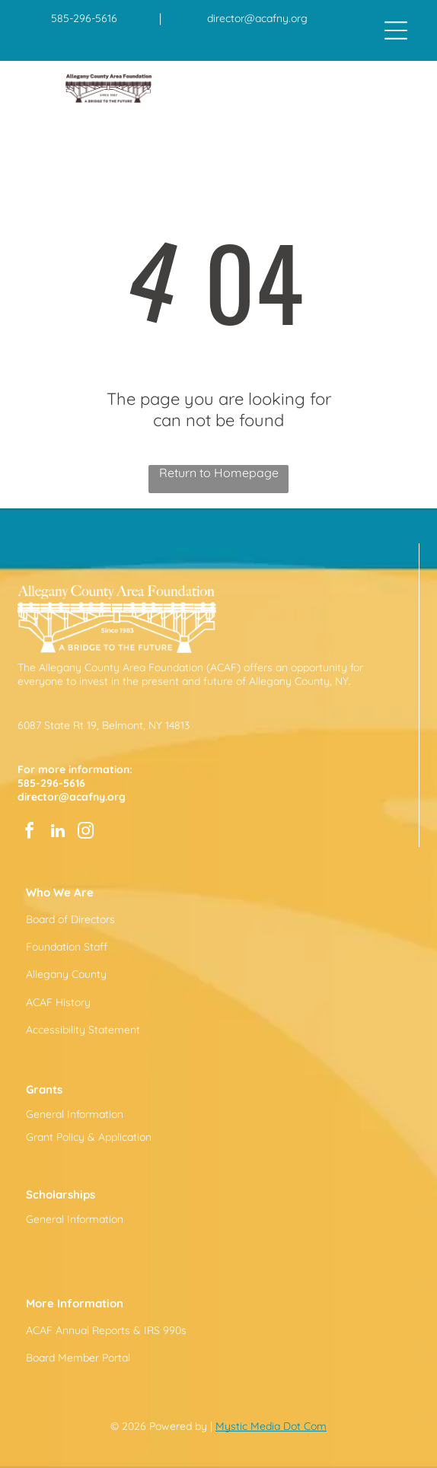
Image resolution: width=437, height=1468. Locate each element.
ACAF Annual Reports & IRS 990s (106, 1330)
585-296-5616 (84, 18)
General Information (74, 1114)
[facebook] (30, 833)
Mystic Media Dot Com (271, 1426)
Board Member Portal (78, 1358)
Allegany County (66, 974)
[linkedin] (58, 833)
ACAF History (58, 1002)
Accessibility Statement (83, 1030)
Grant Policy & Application (89, 1137)
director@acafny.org (257, 18)
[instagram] (86, 833)
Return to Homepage (219, 472)
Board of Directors (70, 919)
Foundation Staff (66, 947)
